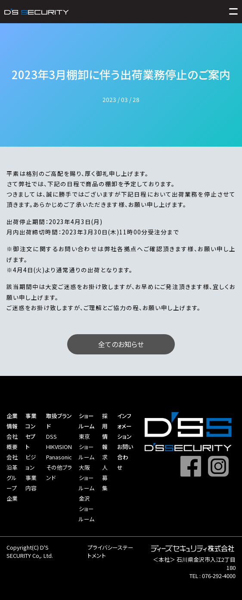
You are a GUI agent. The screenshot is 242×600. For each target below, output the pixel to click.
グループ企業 (12, 488)
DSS (51, 436)
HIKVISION (59, 447)
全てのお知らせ (121, 344)
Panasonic (59, 457)
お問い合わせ (125, 457)
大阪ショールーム (86, 477)
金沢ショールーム (86, 508)
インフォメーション (124, 426)
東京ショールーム (86, 446)
